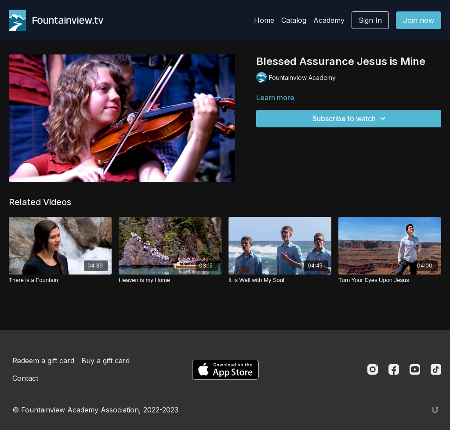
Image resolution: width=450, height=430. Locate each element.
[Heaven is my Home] (170, 280)
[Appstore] (225, 369)
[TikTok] (436, 369)
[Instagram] (372, 369)
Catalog (293, 20)
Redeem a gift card (43, 360)
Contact (25, 378)
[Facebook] (393, 369)
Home (264, 20)
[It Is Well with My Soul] (280, 280)
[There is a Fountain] (60, 280)
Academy (329, 20)
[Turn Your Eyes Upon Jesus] (389, 280)
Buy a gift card (105, 360)
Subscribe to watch (350, 118)
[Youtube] (415, 369)
